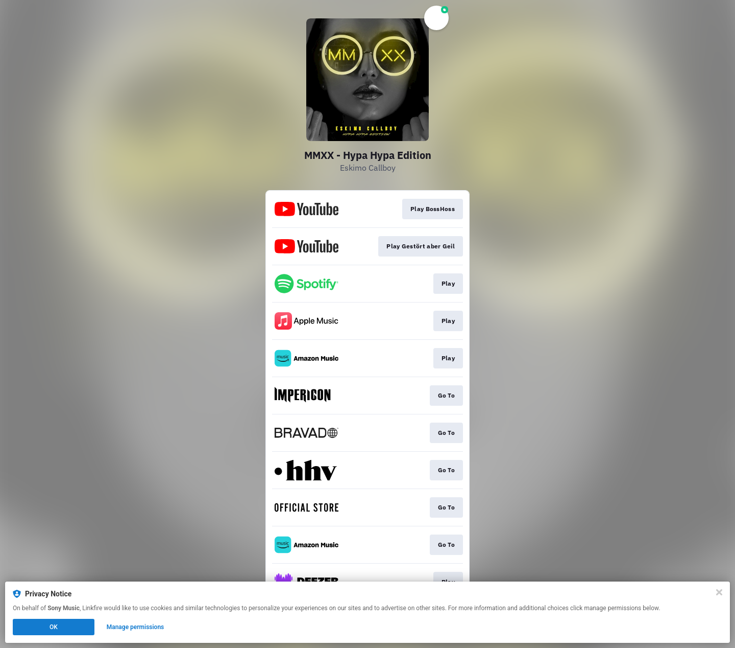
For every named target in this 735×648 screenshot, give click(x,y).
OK (54, 627)
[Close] (719, 592)
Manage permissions (135, 627)
